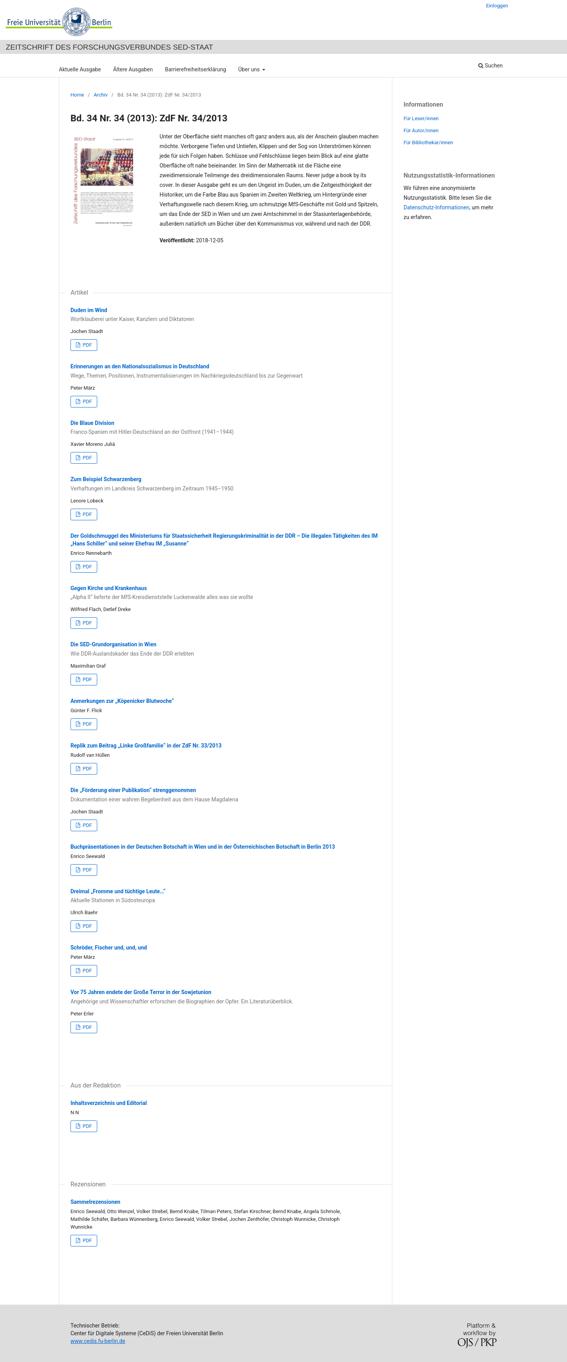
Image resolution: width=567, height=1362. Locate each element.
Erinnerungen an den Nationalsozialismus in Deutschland (225, 371)
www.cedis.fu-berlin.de (97, 1341)
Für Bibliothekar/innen (428, 142)
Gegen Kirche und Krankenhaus (225, 593)
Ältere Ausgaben (133, 69)
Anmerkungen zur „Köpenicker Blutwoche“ (122, 701)
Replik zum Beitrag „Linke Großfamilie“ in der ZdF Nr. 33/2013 (146, 745)
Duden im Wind (225, 315)
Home (77, 95)
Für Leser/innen (421, 118)
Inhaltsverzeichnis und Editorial (108, 1103)
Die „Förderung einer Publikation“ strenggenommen (225, 795)
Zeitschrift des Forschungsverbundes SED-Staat (109, 47)
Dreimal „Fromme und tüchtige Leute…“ (225, 896)
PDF (86, 345)
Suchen (490, 65)
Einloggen (497, 6)
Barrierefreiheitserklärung (195, 69)
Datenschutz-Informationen (436, 207)
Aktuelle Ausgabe (80, 69)
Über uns (249, 69)
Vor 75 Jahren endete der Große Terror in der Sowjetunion (225, 997)
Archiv (101, 95)
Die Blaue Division (225, 428)
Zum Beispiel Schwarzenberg (225, 484)
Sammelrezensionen (95, 1202)
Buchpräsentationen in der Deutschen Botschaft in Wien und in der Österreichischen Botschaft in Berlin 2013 (202, 847)
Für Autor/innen (421, 130)
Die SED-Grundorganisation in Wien (225, 649)
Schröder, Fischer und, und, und (108, 947)
